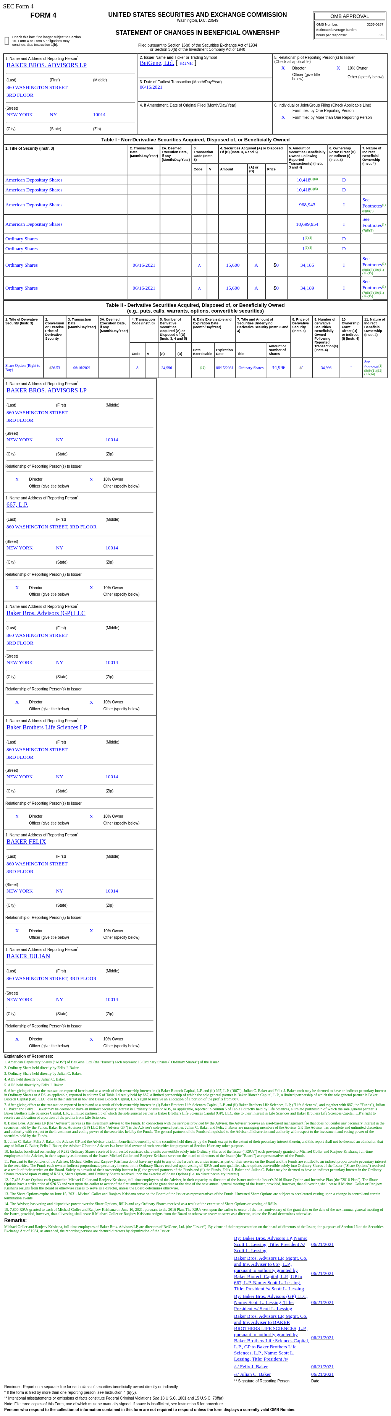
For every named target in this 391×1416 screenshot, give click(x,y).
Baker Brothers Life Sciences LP (46, 727)
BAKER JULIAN (28, 956)
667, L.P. (17, 504)
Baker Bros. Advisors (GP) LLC (46, 613)
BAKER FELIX (26, 841)
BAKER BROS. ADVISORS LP (46, 65)
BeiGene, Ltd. (157, 63)
